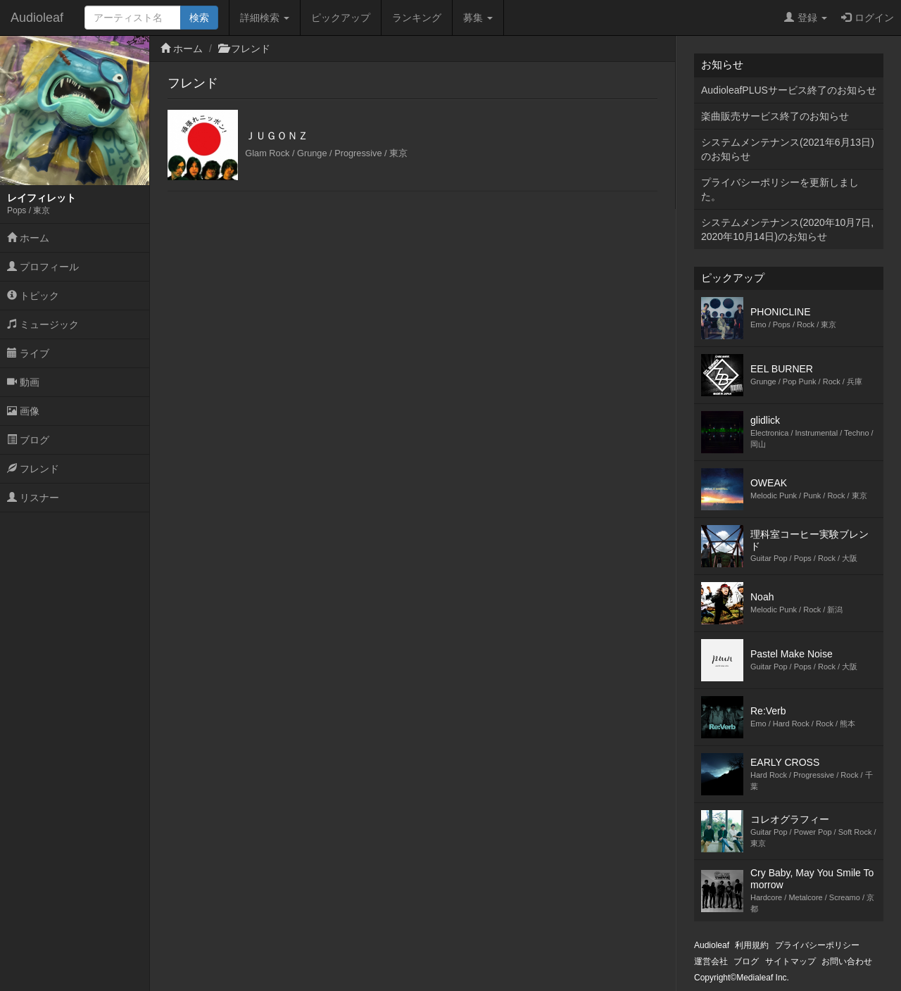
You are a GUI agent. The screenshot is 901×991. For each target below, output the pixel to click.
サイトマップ (790, 961)
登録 (805, 17)
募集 (478, 17)
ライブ (28, 353)
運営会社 (711, 961)
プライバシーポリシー (817, 945)
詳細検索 (264, 17)
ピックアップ (340, 17)
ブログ (28, 440)
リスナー (33, 497)
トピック (33, 295)
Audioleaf (37, 18)
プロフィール (43, 266)
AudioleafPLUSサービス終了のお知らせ (788, 90)
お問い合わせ (846, 961)
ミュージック (43, 324)
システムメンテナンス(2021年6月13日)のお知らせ (787, 149)
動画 (23, 382)
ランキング (416, 17)
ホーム (28, 238)
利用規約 (752, 945)
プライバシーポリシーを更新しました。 (780, 189)
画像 (23, 411)
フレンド (33, 468)
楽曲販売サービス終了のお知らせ (775, 116)
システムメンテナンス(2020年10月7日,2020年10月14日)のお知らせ (787, 229)
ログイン (867, 17)
